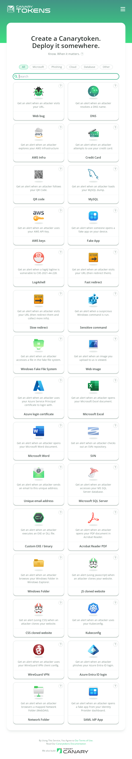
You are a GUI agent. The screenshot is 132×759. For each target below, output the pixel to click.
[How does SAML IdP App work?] (115, 686)
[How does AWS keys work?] (60, 210)
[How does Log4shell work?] (60, 252)
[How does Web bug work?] (60, 86)
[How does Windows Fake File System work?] (60, 339)
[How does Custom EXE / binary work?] (60, 512)
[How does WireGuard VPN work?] (60, 644)
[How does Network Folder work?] (60, 686)
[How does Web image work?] (115, 339)
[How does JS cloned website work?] (115, 558)
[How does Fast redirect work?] (115, 252)
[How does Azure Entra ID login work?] (115, 644)
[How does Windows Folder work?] (60, 558)
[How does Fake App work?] (115, 210)
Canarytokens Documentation (71, 743)
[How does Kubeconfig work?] (115, 603)
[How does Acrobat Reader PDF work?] (115, 512)
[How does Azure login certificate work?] (60, 380)
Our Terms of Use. (84, 740)
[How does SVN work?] (115, 426)
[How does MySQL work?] (115, 169)
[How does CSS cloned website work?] (60, 603)
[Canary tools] (72, 751)
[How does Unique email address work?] (60, 467)
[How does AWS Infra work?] (60, 127)
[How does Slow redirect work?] (60, 294)
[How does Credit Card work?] (115, 127)
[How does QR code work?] (60, 169)
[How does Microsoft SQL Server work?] (115, 467)
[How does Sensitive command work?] (115, 294)
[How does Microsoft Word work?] (60, 426)
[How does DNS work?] (115, 86)
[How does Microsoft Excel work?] (115, 380)
